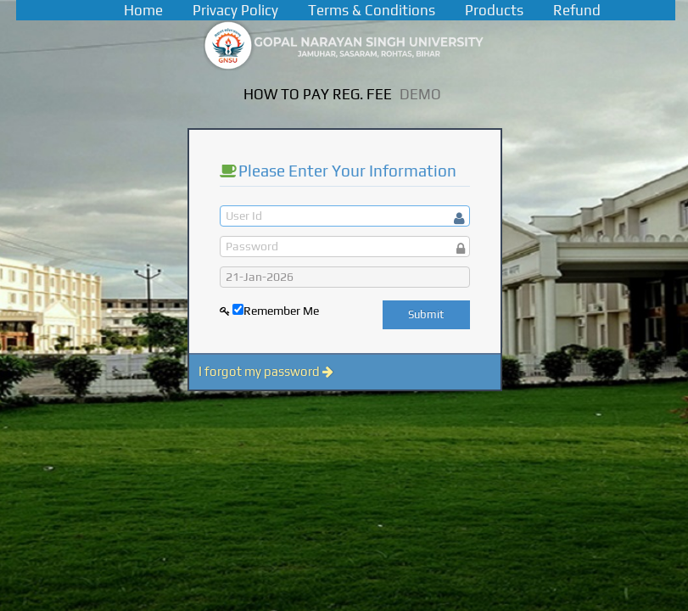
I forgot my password (266, 371)
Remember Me (281, 311)
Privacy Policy (235, 10)
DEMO (420, 94)
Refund (577, 10)
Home (143, 10)
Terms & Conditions (371, 10)
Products (494, 10)
